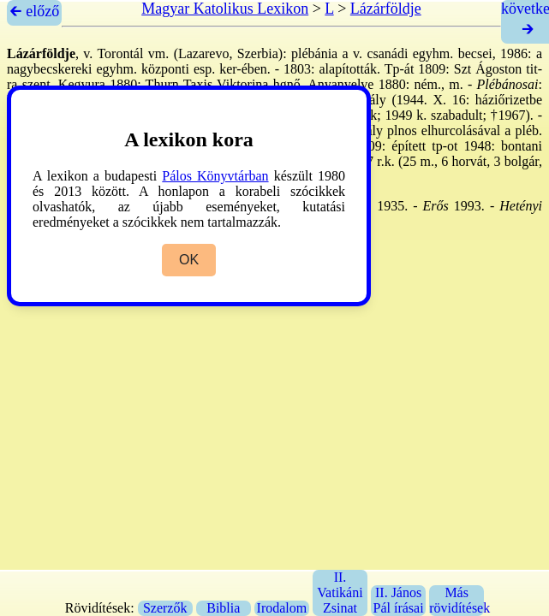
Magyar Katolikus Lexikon (224, 8)
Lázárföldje (385, 8)
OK (189, 259)
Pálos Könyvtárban (215, 176)
